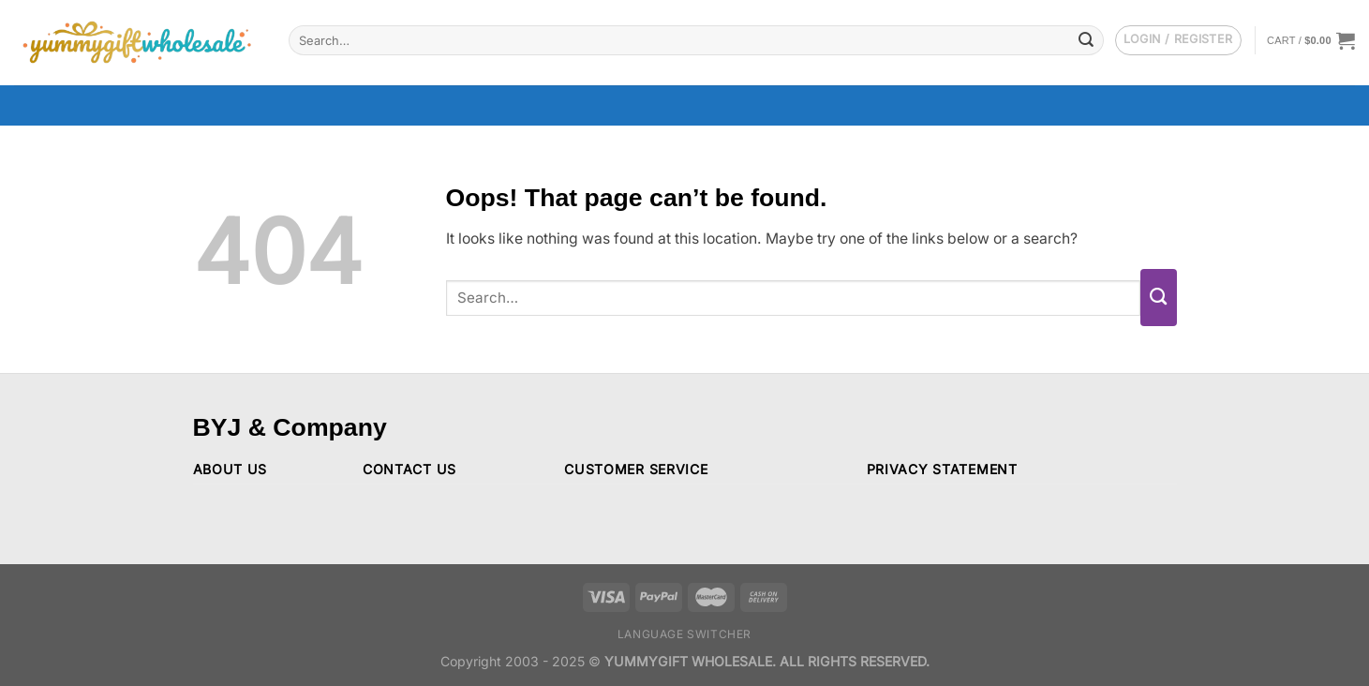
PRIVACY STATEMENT (942, 469)
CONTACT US (409, 469)
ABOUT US (230, 469)
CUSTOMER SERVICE (635, 469)
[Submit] (1086, 40)
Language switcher (684, 634)
